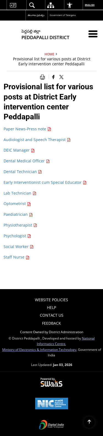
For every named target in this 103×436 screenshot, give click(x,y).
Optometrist (17, 203)
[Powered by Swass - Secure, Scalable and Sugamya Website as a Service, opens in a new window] (51, 382)
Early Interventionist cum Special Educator (45, 182)
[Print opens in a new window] (43, 76)
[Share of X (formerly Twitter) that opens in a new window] (61, 76)
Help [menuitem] (51, 307)
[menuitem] (13, 5)
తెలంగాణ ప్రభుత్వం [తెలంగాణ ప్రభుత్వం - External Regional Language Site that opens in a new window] (36, 15)
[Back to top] (89, 422)
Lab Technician (20, 193)
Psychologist (17, 235)
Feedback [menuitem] (51, 323)
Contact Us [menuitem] (51, 315)
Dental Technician (23, 171)
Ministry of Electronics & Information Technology (39, 349)
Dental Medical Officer (27, 160)
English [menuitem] (90, 4)
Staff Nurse (16, 257)
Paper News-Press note (27, 128)
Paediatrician (18, 214)
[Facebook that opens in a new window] (53, 76)
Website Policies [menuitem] (51, 299)
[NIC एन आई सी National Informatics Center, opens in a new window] (51, 404)
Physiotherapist (20, 225)
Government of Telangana (63, 15)
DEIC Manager (19, 150)
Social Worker (19, 246)
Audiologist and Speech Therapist (37, 139)
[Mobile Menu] (93, 34)
